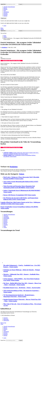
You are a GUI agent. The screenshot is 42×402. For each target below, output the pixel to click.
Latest (4, 25)
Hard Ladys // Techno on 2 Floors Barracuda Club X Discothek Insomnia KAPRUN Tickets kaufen (21, 177)
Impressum (5, 319)
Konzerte (5, 14)
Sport (4, 10)
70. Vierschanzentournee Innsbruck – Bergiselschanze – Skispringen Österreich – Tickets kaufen (19, 295)
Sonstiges (5, 224)
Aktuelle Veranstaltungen (9, 6)
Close (2, 324)
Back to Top (3, 322)
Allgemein (5, 215)
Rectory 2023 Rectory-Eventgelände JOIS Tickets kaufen (19, 195)
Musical (5, 8)
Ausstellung (6, 12)
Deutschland (6, 218)
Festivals (5, 13)
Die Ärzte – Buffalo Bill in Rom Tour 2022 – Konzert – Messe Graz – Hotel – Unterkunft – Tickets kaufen (22, 283)
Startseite (5, 317)
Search (20, 4)
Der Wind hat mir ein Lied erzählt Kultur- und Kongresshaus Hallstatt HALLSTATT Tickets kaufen (20, 198)
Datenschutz (6, 320)
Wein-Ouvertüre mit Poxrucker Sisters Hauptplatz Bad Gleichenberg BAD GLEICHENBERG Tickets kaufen (19, 186)
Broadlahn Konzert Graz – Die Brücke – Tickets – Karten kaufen (21, 287)
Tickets (21, 174)
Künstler (5, 15)
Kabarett (5, 9)
